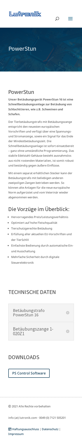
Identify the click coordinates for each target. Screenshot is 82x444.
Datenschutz (50, 429)
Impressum (16, 434)
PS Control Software (29, 373)
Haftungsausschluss (23, 429)
